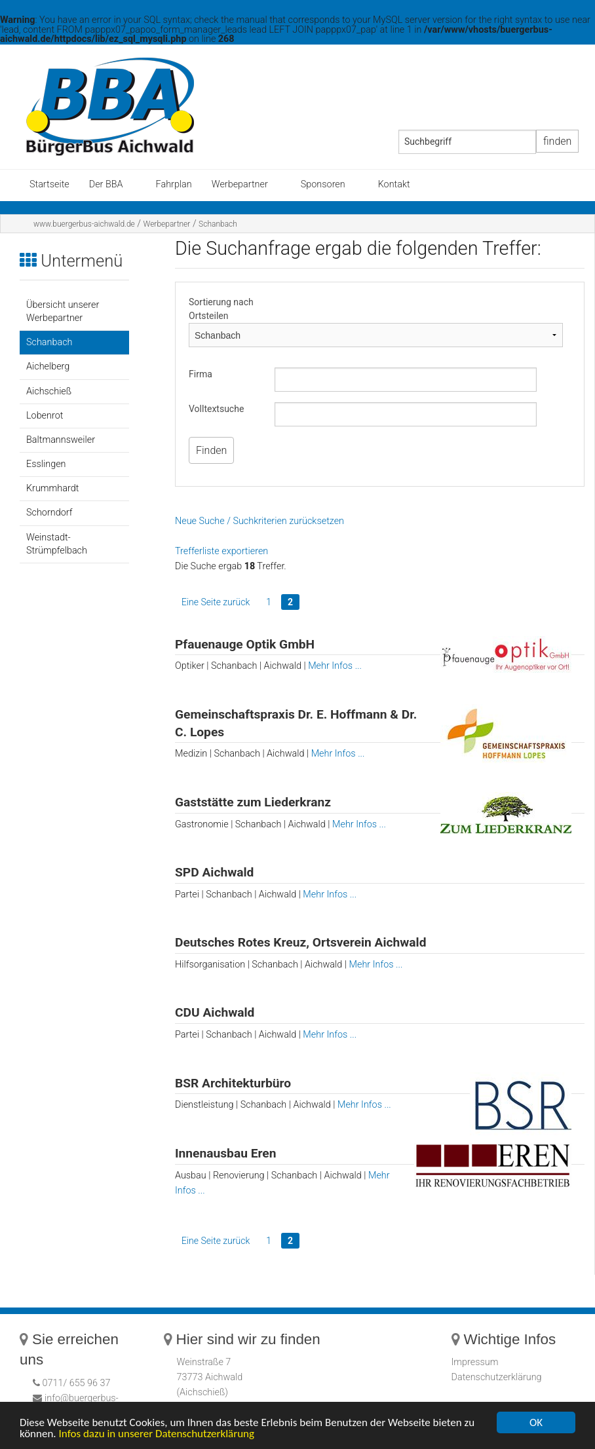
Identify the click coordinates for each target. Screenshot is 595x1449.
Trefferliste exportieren (221, 551)
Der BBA (106, 184)
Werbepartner (240, 184)
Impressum (475, 1362)
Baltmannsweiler (60, 439)
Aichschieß (48, 391)
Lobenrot (44, 415)
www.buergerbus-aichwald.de (84, 224)
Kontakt (394, 184)
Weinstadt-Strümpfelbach (56, 544)
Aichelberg (47, 366)
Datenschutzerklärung (496, 1377)
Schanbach (218, 224)
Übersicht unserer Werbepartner (62, 311)
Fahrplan (174, 184)
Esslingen (46, 464)
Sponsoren (323, 184)
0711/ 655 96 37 (75, 1383)
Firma (200, 374)
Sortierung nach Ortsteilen (221, 309)
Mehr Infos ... (335, 665)
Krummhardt (52, 488)
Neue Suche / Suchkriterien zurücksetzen (259, 521)
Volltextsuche (216, 409)
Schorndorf (49, 512)
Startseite (49, 184)
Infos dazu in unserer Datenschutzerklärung (157, 1434)
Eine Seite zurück (216, 602)
